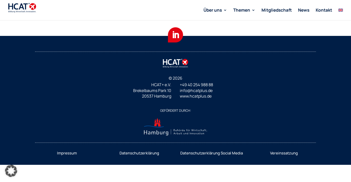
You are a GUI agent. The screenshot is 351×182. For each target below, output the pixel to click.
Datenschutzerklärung (139, 153)
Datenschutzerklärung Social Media (211, 153)
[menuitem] (215, 14)
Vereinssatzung (284, 153)
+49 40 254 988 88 (196, 84)
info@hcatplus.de (196, 90)
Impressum (67, 153)
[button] (11, 171)
